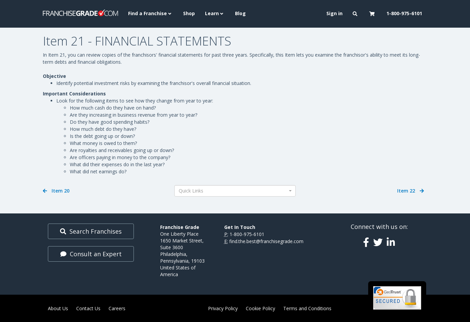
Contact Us (88, 308)
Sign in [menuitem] (334, 13)
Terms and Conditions (307, 308)
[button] (356, 14)
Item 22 (410, 190)
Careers (117, 308)
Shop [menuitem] (189, 13)
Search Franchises (91, 231)
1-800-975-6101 (247, 234)
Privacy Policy (223, 308)
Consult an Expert (91, 254)
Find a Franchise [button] (150, 13)
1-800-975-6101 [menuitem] (404, 13)
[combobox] (235, 191)
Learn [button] (215, 13)
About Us (58, 308)
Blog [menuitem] (240, 13)
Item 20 (56, 190)
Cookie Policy (260, 308)
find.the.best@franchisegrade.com (266, 241)
